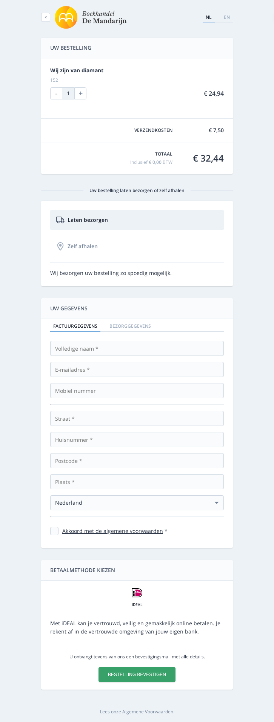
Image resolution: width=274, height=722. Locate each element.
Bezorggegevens (130, 326)
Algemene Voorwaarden (147, 711)
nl (209, 17)
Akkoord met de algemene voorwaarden (112, 530)
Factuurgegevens (75, 326)
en (227, 17)
